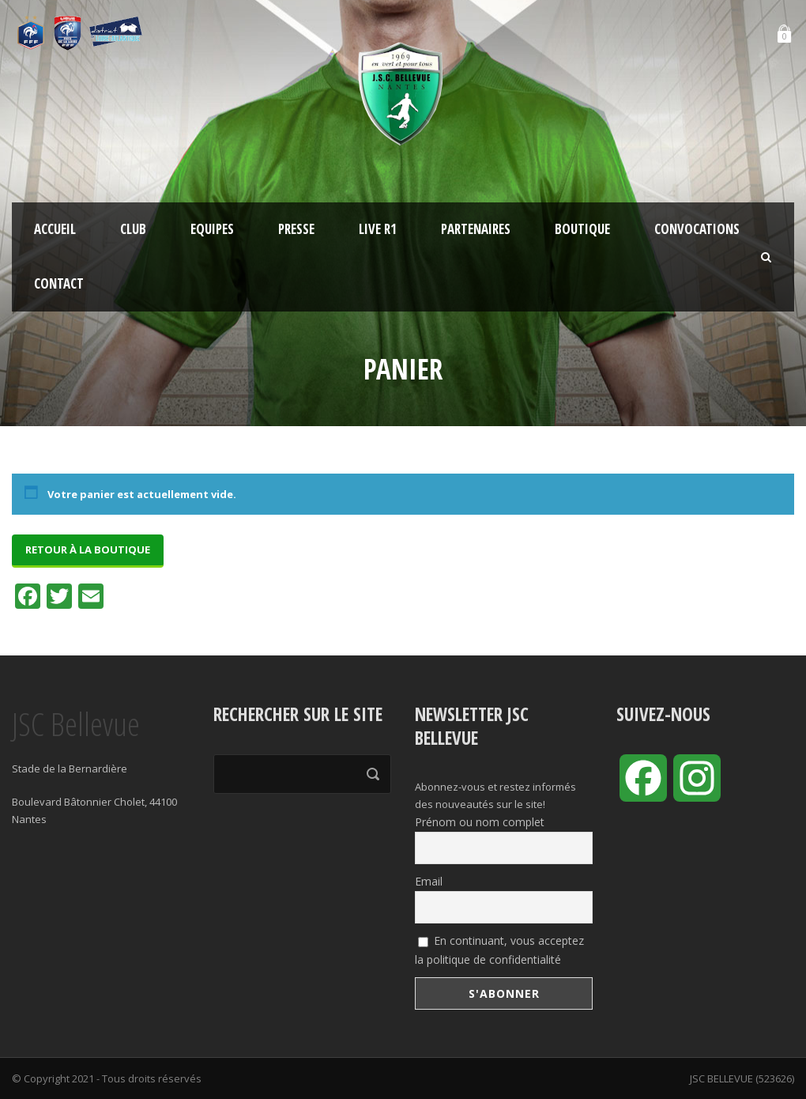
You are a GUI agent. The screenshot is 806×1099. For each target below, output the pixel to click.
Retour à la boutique (87, 549)
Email (429, 881)
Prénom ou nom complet (479, 821)
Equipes (212, 229)
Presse (296, 229)
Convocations (697, 229)
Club (133, 229)
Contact (59, 283)
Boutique (582, 229)
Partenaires (475, 229)
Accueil (55, 229)
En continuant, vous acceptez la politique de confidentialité (499, 950)
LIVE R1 (378, 229)
